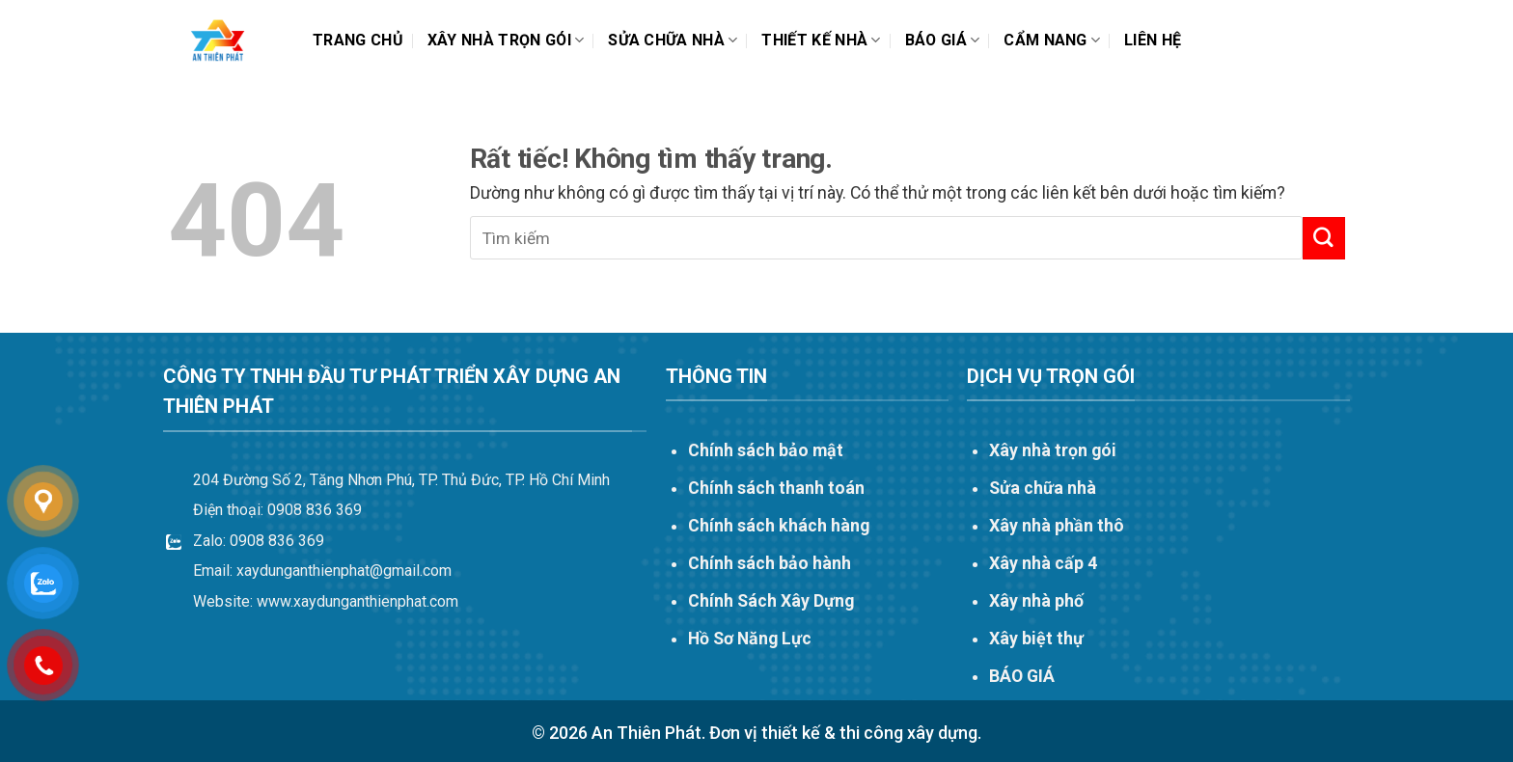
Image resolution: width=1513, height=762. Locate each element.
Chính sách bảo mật (765, 450)
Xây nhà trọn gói (506, 40)
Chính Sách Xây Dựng (771, 601)
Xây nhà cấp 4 (1043, 563)
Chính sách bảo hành (769, 563)
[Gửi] (1324, 238)
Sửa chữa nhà (672, 40)
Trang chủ (358, 40)
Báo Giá (942, 40)
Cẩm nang (1052, 40)
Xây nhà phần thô (1056, 525)
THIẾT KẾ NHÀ (820, 40)
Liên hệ (1152, 40)
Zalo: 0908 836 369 (258, 540)
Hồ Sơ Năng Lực (750, 638)
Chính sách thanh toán (776, 488)
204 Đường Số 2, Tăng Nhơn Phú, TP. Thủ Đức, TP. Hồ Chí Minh (401, 480)
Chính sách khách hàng (778, 525)
